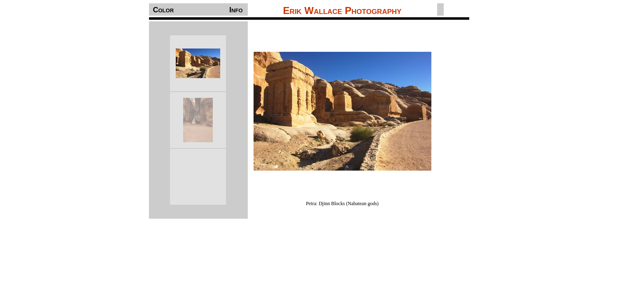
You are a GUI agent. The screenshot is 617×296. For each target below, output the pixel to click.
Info (235, 10)
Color (163, 10)
